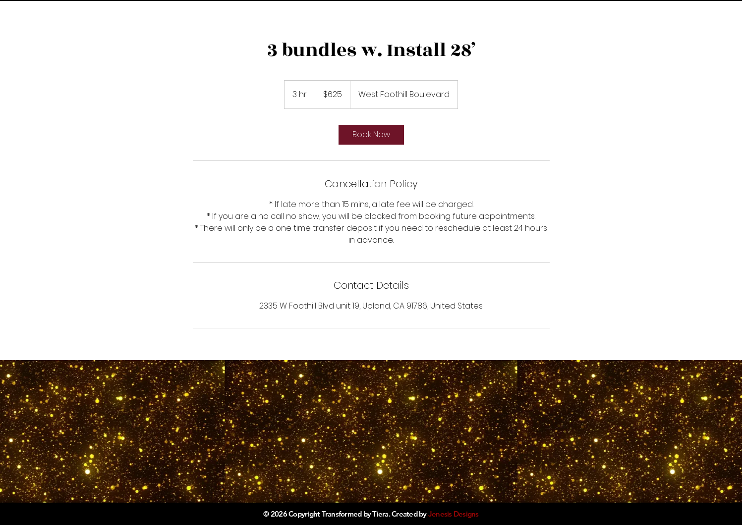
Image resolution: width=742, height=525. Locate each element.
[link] (371, 135)
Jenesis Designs (453, 514)
